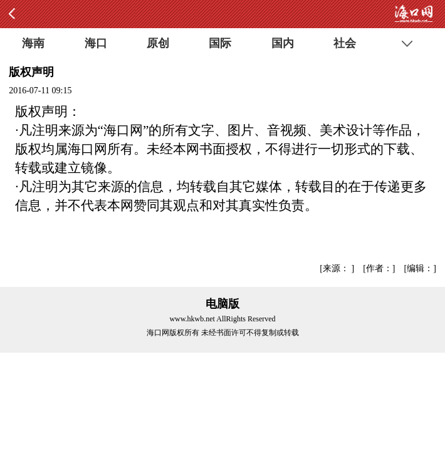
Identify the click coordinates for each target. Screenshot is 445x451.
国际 (220, 43)
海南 (33, 43)
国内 (282, 43)
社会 (344, 43)
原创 (158, 43)
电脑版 (222, 304)
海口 (96, 43)
